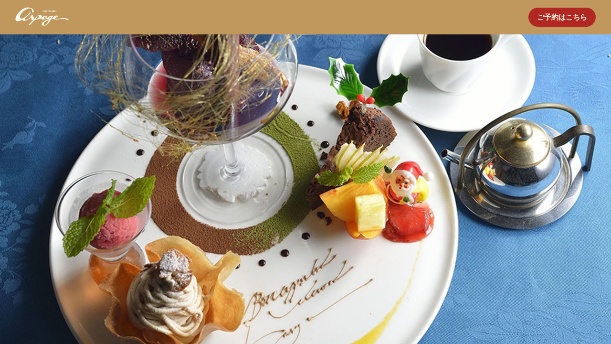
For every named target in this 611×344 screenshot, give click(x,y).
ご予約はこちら (562, 17)
